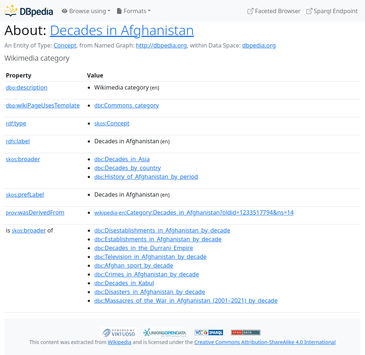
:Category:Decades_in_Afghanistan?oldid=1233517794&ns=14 (194, 212)
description (27, 87)
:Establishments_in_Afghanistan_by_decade (158, 239)
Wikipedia (119, 342)
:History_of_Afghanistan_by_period (146, 177)
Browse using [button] (84, 11)
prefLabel (25, 194)
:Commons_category (126, 105)
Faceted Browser (274, 11)
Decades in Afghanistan (122, 29)
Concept (64, 45)
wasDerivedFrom (35, 212)
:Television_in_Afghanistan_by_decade (150, 257)
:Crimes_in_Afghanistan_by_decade (146, 274)
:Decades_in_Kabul (124, 283)
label (18, 141)
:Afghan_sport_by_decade (133, 265)
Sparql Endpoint (332, 11)
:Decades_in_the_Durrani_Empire (143, 248)
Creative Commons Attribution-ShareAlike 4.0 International (264, 342)
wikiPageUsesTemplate (43, 105)
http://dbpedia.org (161, 45)
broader (23, 159)
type (16, 123)
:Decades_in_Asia (122, 159)
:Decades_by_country (127, 168)
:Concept (111, 123)
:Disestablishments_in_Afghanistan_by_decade (162, 230)
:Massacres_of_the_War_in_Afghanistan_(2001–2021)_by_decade (186, 301)
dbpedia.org (259, 45)
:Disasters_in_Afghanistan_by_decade (149, 292)
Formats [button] (131, 11)
